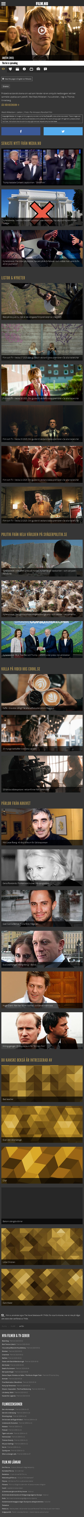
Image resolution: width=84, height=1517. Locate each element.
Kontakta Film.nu (8, 1471)
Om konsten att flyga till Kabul (12, 1420)
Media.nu (5, 1509)
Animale (5, 1379)
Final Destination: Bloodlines (12, 1382)
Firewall (4, 1430)
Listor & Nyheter (13, 277)
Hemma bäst (6, 1437)
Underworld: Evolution (10, 1423)
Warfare (4, 1358)
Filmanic (5, 1484)
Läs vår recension (10, 105)
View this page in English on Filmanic (17, 79)
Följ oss (4, 1481)
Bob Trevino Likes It (8, 1344)
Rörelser (5, 1351)
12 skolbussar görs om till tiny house (14, 1491)
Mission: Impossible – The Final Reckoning (16, 1389)
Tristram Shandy (7, 1440)
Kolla (4, 1498)
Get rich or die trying (9, 1413)
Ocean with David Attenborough (13, 1361)
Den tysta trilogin (8, 1372)
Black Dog (5, 1341)
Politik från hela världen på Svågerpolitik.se (34, 534)
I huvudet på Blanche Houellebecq (14, 1348)
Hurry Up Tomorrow (9, 1386)
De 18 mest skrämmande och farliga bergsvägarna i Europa (22, 1495)
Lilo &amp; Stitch (8, 1392)
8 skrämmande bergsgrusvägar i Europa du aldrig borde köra (22, 1502)
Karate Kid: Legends (9, 1396)
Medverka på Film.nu (9, 1478)
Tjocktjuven (6, 1451)
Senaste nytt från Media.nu (21, 143)
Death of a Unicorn (8, 1368)
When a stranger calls (9, 1454)
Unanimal (5, 1355)
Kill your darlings (8, 1444)
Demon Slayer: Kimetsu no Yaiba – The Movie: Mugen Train (22, 1375)
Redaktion (5, 1474)
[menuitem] (4, 1326)
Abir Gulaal (5, 1365)
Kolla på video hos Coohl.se (20, 669)
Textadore (5, 1505)
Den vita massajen (8, 1409)
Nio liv (4, 1447)
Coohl (4, 1488)
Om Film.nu (6, 1467)
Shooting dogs (7, 1416)
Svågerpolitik (6, 1512)
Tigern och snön (7, 1433)
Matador (5, 1427)
